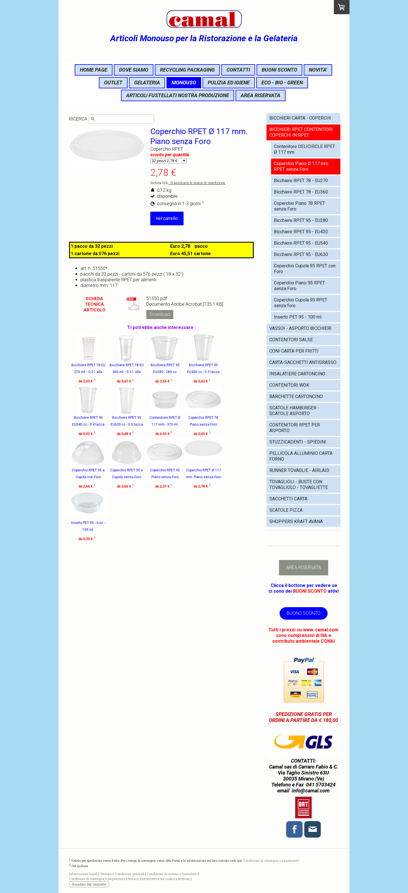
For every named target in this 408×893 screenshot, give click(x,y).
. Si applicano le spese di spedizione (197, 183)
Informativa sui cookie (158, 879)
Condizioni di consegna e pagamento (271, 860)
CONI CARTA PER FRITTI (294, 351)
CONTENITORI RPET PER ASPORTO (294, 427)
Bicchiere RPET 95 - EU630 (301, 254)
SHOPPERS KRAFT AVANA (296, 521)
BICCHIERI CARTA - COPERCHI (300, 118)
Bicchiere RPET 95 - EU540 (301, 243)
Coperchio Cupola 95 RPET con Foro (305, 268)
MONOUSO (184, 83)
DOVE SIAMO (133, 70)
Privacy (133, 879)
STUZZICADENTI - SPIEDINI (297, 442)
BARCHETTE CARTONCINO (296, 396)
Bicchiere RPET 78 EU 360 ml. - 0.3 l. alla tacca (134, 372)
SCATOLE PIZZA (286, 510)
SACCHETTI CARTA (288, 498)
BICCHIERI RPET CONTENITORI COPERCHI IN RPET (301, 132)
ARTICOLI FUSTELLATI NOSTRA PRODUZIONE (177, 95)
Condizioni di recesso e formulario (172, 874)
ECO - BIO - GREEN (282, 83)
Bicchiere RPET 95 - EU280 (301, 220)
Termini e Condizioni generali (122, 874)
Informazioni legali (83, 874)
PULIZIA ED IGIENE (229, 83)
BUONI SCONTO (279, 70)
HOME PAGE (93, 70)
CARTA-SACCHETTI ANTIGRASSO (302, 362)
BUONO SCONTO (303, 613)
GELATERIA (147, 83)
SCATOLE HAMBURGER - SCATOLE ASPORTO (294, 410)
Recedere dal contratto (89, 884)
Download (160, 314)
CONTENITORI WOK (289, 385)
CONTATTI (238, 70)
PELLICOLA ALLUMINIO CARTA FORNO (300, 456)
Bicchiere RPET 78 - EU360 (301, 192)
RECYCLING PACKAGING (187, 70)
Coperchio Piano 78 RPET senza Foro (299, 206)
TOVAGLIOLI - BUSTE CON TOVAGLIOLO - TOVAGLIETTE (298, 484)
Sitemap (184, 879)
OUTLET (113, 83)
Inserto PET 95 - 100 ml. (298, 317)
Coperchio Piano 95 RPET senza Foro (299, 285)
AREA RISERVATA (260, 95)
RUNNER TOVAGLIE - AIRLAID (299, 470)
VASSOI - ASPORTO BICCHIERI (300, 328)
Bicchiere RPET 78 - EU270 (301, 180)
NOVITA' (318, 70)
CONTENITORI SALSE (291, 339)
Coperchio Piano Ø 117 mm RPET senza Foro (301, 166)
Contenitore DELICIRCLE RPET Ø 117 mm (304, 149)
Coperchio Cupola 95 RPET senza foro (300, 302)
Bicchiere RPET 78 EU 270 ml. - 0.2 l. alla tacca (88, 372)
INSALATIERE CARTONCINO (297, 373)
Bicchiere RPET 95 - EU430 (301, 231)
